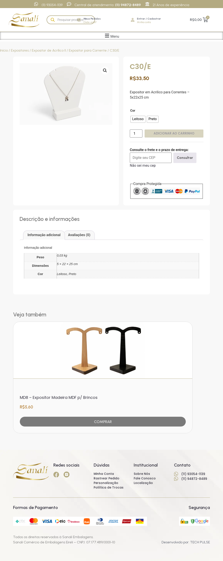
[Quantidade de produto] (136, 133)
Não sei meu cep (143, 165)
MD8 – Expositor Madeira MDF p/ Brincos (59, 396)
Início (4, 50)
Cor (132, 110)
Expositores (20, 50)
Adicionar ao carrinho (174, 133)
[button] (111, 36)
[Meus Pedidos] (79, 20)
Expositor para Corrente (88, 50)
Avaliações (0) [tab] (79, 235)
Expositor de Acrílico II (49, 50)
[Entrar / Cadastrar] (132, 20)
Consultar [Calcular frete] (185, 158)
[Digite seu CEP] (151, 158)
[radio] (138, 119)
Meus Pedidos (92, 18)
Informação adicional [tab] (44, 235)
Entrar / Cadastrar (149, 18)
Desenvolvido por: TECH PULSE (186, 542)
